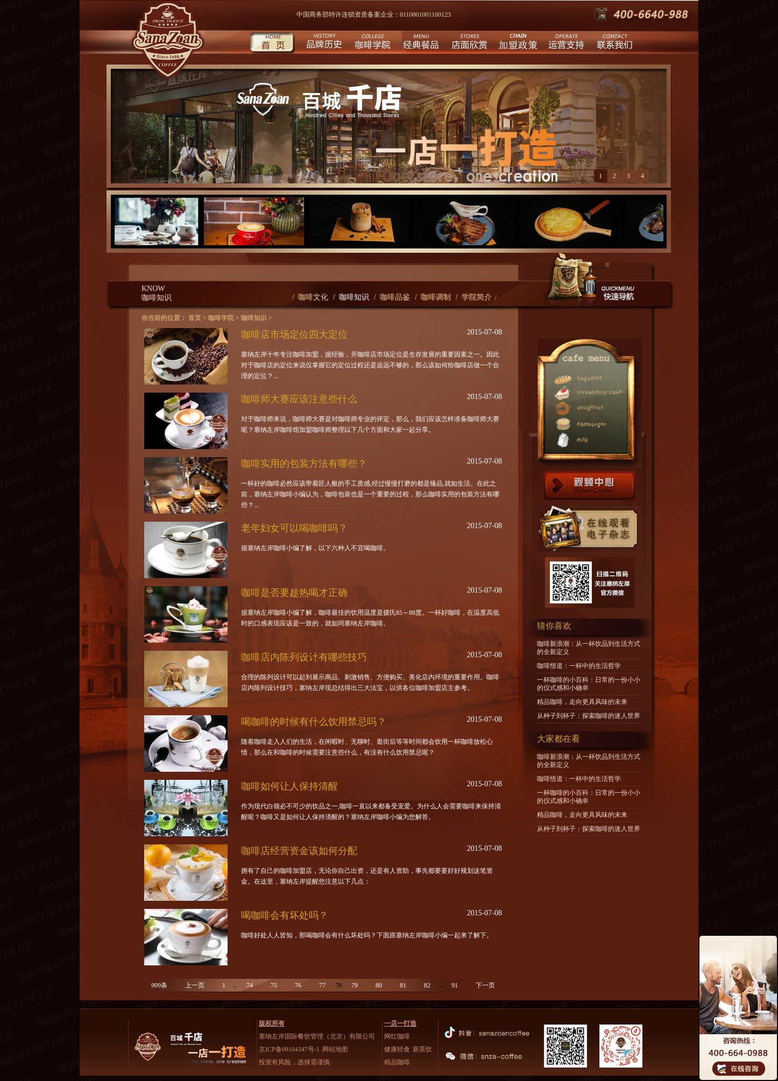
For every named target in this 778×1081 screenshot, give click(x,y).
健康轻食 (397, 1049)
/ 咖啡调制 (433, 297)
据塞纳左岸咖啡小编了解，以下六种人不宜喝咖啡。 (315, 548)
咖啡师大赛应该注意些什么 (299, 399)
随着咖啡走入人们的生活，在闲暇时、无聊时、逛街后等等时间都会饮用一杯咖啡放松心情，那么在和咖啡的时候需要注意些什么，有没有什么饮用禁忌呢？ (367, 747)
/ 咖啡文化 (310, 297)
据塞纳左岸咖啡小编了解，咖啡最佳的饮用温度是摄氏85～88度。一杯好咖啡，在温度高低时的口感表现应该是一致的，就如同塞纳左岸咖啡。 (370, 618)
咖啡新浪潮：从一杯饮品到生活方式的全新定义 (588, 648)
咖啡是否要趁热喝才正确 (294, 592)
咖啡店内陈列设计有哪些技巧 (304, 657)
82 (427, 985)
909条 (159, 985)
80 (379, 985)
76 (298, 985)
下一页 (485, 985)
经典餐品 (420, 43)
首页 (272, 43)
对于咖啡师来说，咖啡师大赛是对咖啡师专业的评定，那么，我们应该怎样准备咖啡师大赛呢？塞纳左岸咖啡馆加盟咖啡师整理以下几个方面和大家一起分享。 (370, 424)
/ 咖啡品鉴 (392, 297)
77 (322, 985)
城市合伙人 (517, 43)
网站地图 (335, 1049)
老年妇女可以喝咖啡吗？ (294, 528)
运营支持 (565, 43)
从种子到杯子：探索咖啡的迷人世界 (588, 716)
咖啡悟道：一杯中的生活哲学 (579, 666)
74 (249, 985)
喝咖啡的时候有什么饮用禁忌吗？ (313, 721)
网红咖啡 (397, 1036)
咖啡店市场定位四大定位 (294, 334)
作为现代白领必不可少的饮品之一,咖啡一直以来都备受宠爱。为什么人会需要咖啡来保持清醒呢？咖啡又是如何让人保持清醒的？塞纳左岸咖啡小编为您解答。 (371, 811)
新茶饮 (422, 1049)
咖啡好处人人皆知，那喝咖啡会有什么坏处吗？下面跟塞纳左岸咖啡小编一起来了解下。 (367, 935)
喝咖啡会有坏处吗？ (284, 915)
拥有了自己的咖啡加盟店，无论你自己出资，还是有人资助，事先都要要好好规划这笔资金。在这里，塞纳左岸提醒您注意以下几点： (367, 876)
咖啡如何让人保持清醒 (289, 786)
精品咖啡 (397, 1062)
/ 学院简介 (474, 297)
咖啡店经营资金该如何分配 (299, 850)
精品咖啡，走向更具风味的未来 (582, 702)
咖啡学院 (371, 43)
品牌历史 (323, 43)
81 (403, 985)
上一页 (194, 985)
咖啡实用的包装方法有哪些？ (304, 463)
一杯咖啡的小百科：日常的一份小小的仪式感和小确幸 (588, 684)
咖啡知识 (254, 318)
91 (454, 985)
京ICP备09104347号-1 (289, 1049)
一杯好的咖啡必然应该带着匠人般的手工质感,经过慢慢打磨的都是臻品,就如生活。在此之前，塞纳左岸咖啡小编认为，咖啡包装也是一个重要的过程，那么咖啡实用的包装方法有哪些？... (370, 494)
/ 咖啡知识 (351, 297)
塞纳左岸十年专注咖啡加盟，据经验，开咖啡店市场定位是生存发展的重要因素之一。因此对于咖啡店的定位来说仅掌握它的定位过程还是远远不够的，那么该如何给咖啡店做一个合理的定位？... (370, 365)
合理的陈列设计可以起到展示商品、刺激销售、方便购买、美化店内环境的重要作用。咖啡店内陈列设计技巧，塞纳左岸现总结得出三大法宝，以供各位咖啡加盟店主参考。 (370, 682)
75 (274, 985)
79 (354, 985)
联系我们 (613, 43)
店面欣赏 (468, 43)
